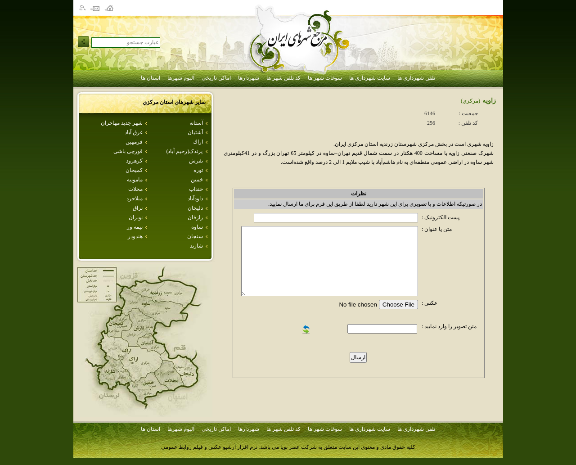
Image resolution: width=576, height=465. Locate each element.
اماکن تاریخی (216, 78)
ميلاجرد (134, 198)
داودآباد (195, 198)
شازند (196, 246)
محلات (135, 189)
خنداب (196, 189)
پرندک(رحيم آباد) (184, 151)
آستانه (196, 123)
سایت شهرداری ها (369, 78)
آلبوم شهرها (180, 78)
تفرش (196, 161)
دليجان (195, 208)
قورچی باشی (128, 151)
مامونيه (135, 179)
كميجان (134, 170)
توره (198, 170)
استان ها (150, 78)
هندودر (135, 236)
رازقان (195, 217)
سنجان (195, 236)
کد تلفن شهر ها (283, 78)
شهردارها (248, 78)
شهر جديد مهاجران (122, 123)
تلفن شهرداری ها (416, 78)
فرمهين (134, 142)
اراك (198, 142)
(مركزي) (470, 101)
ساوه (197, 227)
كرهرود (134, 161)
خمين (197, 179)
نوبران (136, 217)
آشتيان (195, 132)
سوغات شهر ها (325, 78)
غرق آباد (134, 132)
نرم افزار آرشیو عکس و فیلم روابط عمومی (209, 447)
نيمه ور (135, 227)
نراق (138, 208)
